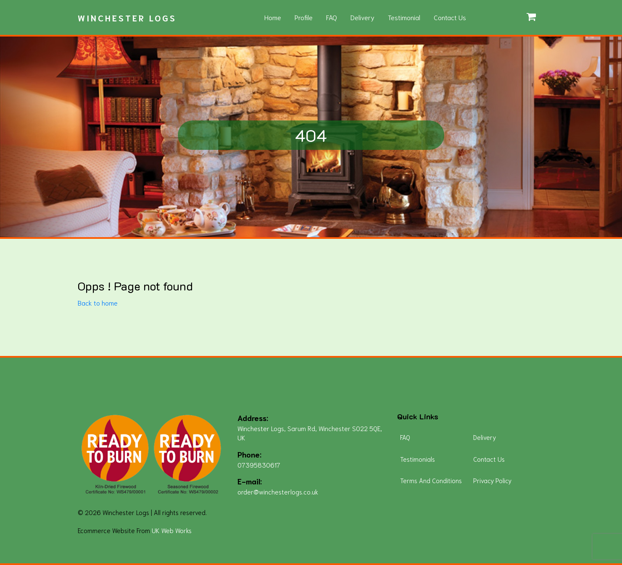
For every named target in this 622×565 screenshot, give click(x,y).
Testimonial (404, 17)
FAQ (331, 17)
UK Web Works (172, 530)
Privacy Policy (492, 480)
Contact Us (450, 17)
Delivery (362, 17)
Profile (304, 17)
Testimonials (417, 459)
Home (272, 17)
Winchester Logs (127, 17)
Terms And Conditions (431, 480)
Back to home (98, 302)
